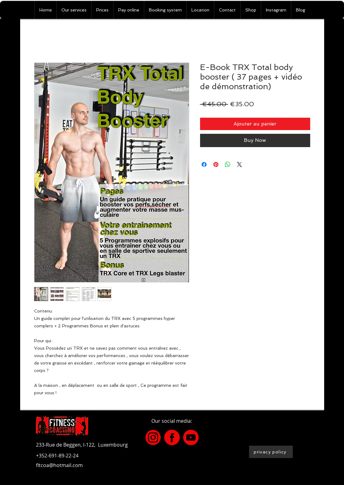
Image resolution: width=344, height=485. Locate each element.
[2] (191, 437)
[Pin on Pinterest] (216, 164)
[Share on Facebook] (204, 164)
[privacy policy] (271, 452)
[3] (153, 437)
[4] (172, 437)
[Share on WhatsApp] (227, 164)
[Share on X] (239, 164)
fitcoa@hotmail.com (59, 465)
